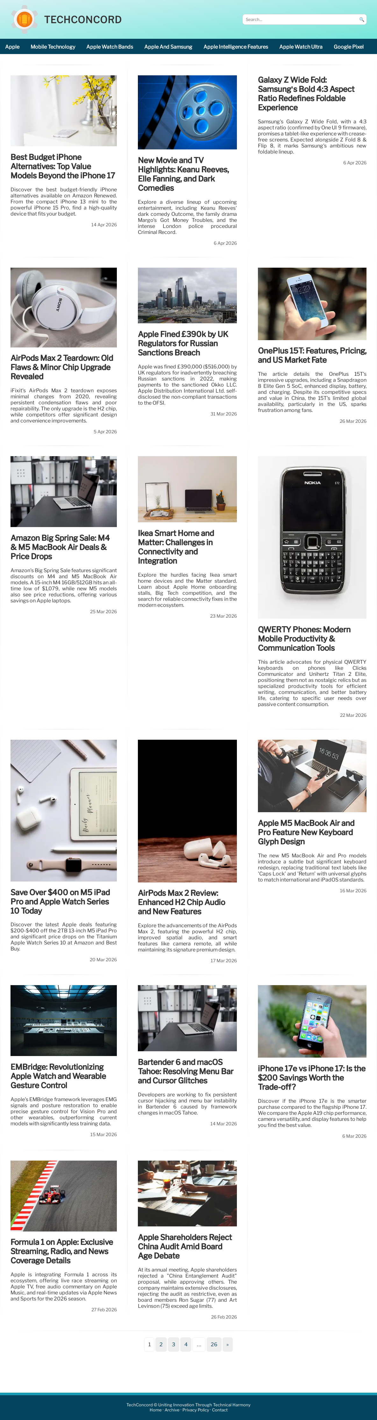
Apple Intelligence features (235, 47)
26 (214, 1344)
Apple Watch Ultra (301, 47)
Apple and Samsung (168, 47)
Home (156, 1410)
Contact (220, 1410)
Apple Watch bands (109, 47)
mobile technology (53, 47)
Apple (12, 47)
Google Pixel (349, 47)
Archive (172, 1410)
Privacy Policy (195, 1410)
